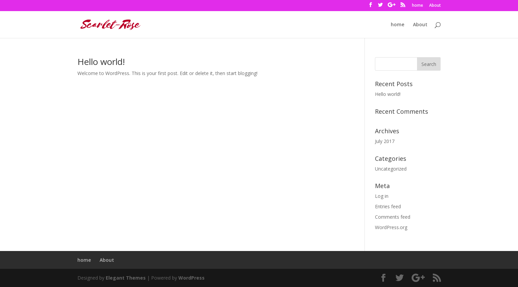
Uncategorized (391, 169)
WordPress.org (391, 227)
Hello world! (101, 62)
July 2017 (384, 141)
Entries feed (388, 206)
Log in (381, 196)
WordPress (191, 278)
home (417, 5)
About (435, 5)
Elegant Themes (126, 278)
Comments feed (392, 217)
